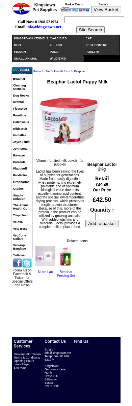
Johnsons (20, 148)
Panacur (19, 155)
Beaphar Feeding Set (66, 274)
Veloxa (18, 222)
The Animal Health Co (21, 207)
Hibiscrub (20, 129)
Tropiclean (20, 215)
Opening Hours (24, 361)
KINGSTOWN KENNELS (31, 38)
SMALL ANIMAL (25, 58)
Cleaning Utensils (19, 87)
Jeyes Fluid (21, 142)
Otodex (18, 188)
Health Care (62, 71)
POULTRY (93, 51)
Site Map (20, 367)
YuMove (19, 255)
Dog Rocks (21, 95)
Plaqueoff (20, 168)
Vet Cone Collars (19, 237)
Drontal (18, 102)
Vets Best (20, 228)
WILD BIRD (58, 58)
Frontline (19, 115)
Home (37, 71)
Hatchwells (21, 122)
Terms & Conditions (27, 357)
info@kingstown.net (43, 27)
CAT (89, 38)
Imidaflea (19, 135)
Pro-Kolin (20, 175)
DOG (17, 45)
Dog (48, 71)
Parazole (19, 162)
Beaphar (19, 78)
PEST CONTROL (98, 45)
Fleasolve (20, 108)
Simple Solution (19, 197)
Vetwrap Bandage (19, 247)
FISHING (56, 45)
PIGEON (20, 51)
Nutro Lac (45, 272)
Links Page (21, 364)
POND (54, 51)
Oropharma (21, 182)
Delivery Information (27, 354)
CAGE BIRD (58, 38)
